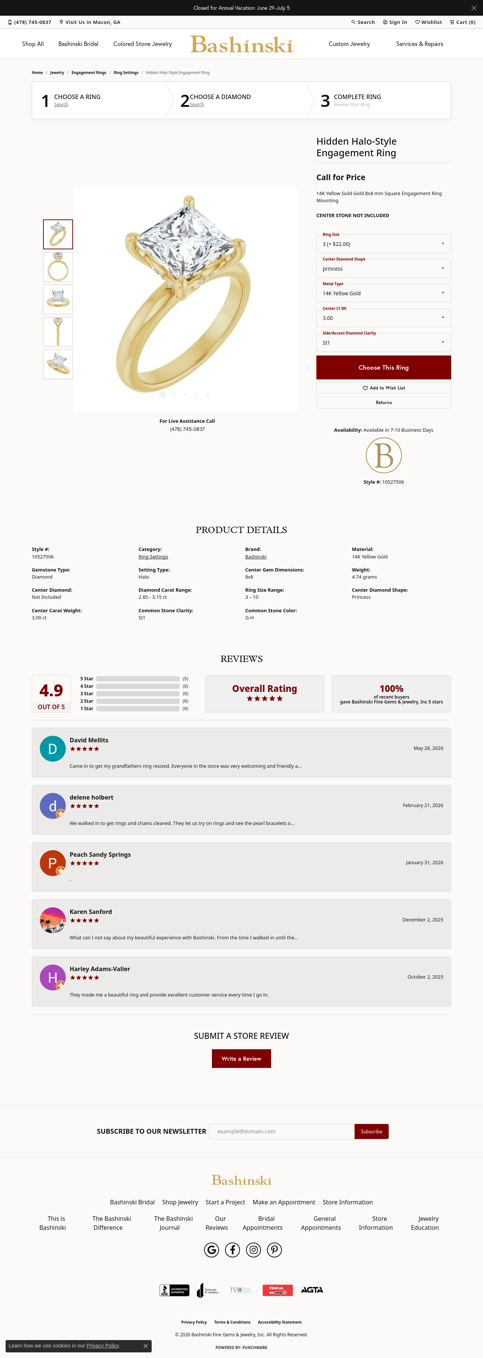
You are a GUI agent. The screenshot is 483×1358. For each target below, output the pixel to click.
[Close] (474, 8)
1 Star (86, 708)
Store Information (348, 1202)
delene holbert (91, 797)
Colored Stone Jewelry (142, 43)
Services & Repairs (419, 43)
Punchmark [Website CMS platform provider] (255, 1347)
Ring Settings (126, 72)
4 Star (86, 686)
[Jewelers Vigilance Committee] (241, 1290)
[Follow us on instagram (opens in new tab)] (253, 1249)
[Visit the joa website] (208, 1290)
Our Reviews (217, 1223)
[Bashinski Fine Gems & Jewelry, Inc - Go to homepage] (241, 1179)
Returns (384, 402)
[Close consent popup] (145, 1346)
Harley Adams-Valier (100, 969)
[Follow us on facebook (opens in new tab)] (232, 1249)
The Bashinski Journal (173, 1223)
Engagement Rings (89, 72)
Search (61, 104)
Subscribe (371, 1131)
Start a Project (225, 1202)
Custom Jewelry (349, 43)
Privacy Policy (194, 1322)
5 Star (86, 678)
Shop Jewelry (180, 1202)
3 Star (86, 693)
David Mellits (89, 740)
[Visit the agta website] (312, 1290)
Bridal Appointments (263, 1223)
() (185, 678)
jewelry (57, 72)
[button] (363, 22)
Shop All (33, 43)
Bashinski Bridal (78, 43)
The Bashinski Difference (111, 1223)
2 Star (86, 701)
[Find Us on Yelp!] (277, 1290)
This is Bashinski (52, 1223)
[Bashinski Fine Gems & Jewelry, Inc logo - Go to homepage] (241, 44)
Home (37, 72)
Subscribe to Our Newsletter (151, 1131)
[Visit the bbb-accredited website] (174, 1290)
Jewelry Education (425, 1223)
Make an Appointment (284, 1202)
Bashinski (256, 556)
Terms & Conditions (232, 1322)
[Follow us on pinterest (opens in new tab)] (274, 1249)
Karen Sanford (91, 912)
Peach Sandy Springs (100, 854)
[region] (185, 299)
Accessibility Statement (280, 1322)
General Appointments (321, 1223)
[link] (29, 22)
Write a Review (241, 1058)
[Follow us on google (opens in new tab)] (211, 1249)
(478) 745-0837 (187, 429)
